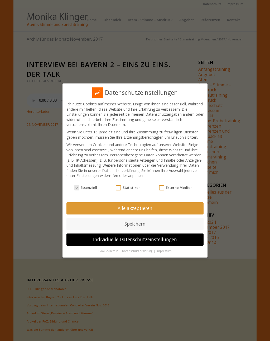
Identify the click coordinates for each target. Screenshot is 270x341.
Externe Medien (175, 187)
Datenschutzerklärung (120, 170)
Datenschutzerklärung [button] (137, 251)
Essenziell (85, 187)
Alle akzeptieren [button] (135, 208)
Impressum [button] (164, 251)
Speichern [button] (135, 224)
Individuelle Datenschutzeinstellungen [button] (135, 239)
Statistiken (128, 187)
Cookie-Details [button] (108, 251)
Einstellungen (87, 175)
